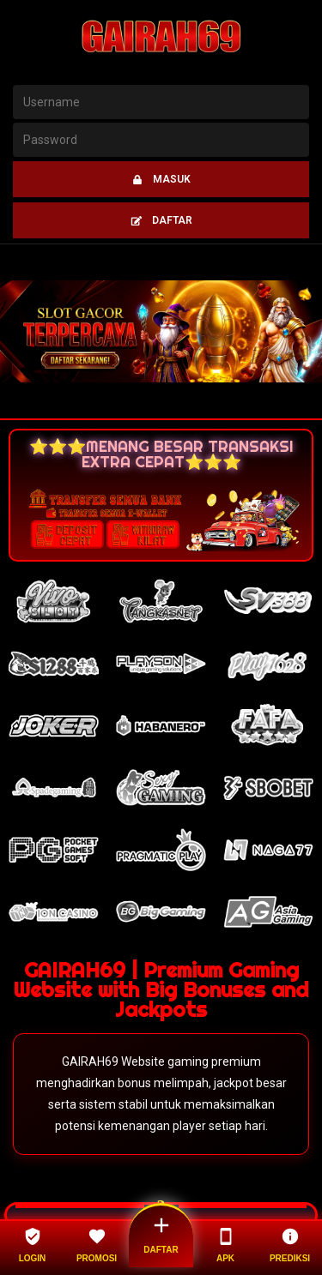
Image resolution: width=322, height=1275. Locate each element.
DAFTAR (161, 220)
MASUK (161, 179)
